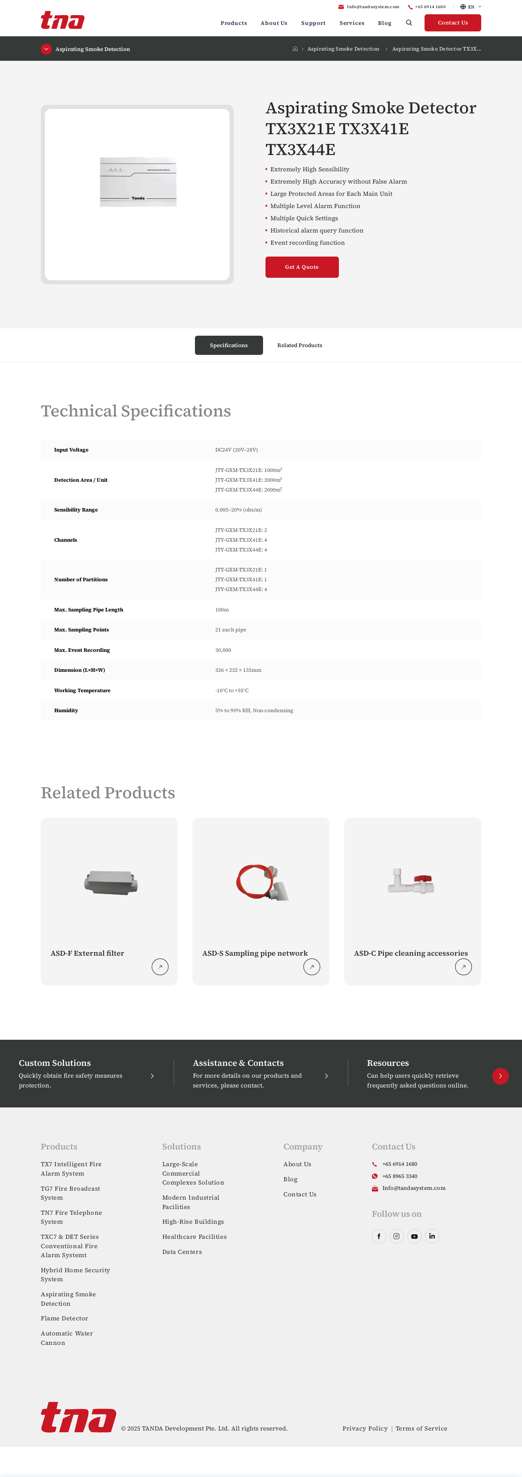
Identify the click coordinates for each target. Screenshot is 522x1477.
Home (295, 48)
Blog (385, 23)
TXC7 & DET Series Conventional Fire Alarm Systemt (70, 1245)
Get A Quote (302, 267)
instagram (396, 1236)
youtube (414, 1236)
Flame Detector (64, 1318)
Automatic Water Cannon (67, 1338)
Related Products (299, 345)
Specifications (229, 345)
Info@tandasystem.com (373, 7)
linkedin (432, 1236)
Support (313, 23)
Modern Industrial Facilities (191, 1202)
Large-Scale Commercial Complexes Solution (193, 1173)
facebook (379, 1236)
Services (352, 23)
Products (234, 23)
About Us (274, 23)
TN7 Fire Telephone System (71, 1217)
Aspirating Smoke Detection (343, 48)
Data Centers (182, 1251)
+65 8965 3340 (400, 1176)
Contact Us (453, 23)
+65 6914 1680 (430, 7)
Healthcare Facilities (194, 1236)
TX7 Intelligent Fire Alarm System (71, 1169)
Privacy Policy (365, 1428)
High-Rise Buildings (193, 1221)
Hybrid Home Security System (76, 1275)
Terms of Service (422, 1428)
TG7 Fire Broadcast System (70, 1193)
